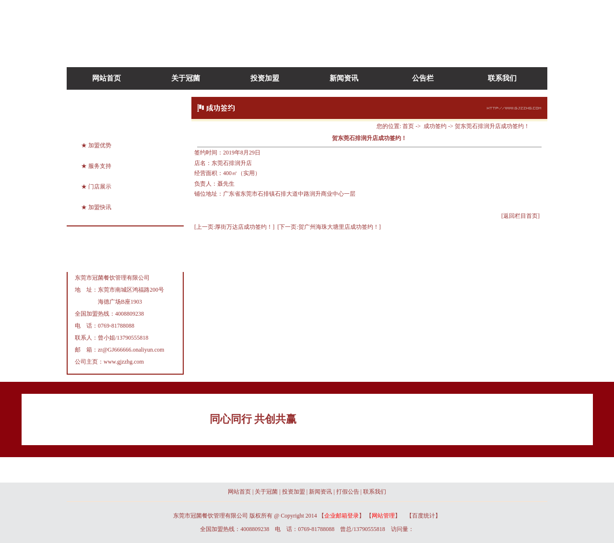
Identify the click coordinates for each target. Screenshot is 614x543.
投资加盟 (264, 78)
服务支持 (99, 166)
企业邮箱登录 (341, 515)
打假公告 (347, 491)
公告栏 (423, 78)
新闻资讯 (344, 78)
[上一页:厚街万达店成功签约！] (234, 227)
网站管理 (383, 515)
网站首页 (106, 78)
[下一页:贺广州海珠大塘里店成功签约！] (328, 227)
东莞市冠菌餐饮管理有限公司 (112, 277)
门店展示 (99, 186)
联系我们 (502, 78)
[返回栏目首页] (520, 215)
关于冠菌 (185, 78)
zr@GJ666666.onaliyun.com (131, 349)
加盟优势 (99, 145)
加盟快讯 (99, 207)
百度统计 (423, 515)
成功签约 (435, 126)
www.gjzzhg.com (124, 361)
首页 (408, 126)
